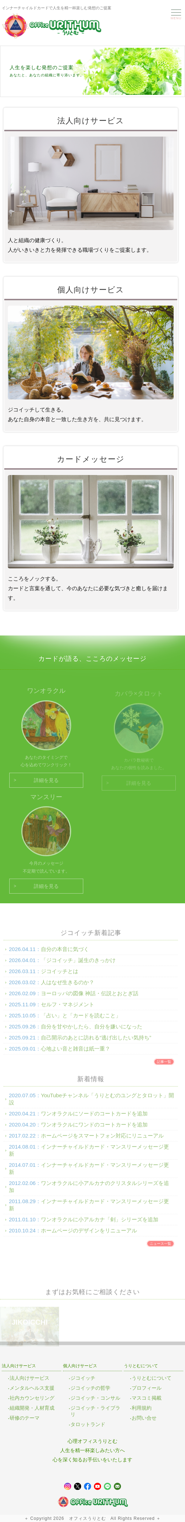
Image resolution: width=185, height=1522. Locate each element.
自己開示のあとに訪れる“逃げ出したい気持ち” (96, 1042)
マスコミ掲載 (147, 1398)
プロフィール (147, 1388)
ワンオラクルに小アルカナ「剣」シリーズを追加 (99, 1224)
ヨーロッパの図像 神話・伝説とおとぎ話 (89, 998)
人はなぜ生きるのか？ (67, 987)
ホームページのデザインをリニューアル (89, 1235)
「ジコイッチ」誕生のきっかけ (78, 964)
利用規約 (142, 1408)
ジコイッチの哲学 (90, 1388)
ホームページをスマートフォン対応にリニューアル (102, 1140)
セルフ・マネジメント (67, 1009)
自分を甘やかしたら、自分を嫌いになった (91, 1031)
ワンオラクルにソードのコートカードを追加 (94, 1118)
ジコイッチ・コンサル (95, 1398)
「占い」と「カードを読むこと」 (81, 1020)
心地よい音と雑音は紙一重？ (75, 1053)
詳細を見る (46, 784)
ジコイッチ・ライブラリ (95, 1411)
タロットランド (87, 1424)
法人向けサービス (29, 1378)
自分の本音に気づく (65, 953)
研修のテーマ (24, 1418)
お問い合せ (144, 1418)
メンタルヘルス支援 (32, 1388)
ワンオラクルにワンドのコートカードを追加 (94, 1129)
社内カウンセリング (32, 1398)
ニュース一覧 (160, 1248)
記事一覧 (164, 1066)
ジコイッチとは (59, 975)
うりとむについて (151, 1378)
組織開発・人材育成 (32, 1408)
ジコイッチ (82, 1378)
